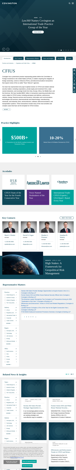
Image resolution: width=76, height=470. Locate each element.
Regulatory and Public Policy (23, 63)
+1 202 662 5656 (9, 241)
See (6, 109)
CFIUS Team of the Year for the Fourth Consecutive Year (13, 195)
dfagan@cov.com (27, 244)
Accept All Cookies (27, 465)
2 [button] (26, 316)
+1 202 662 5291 (27, 241)
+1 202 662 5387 (64, 243)
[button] (35, 317)
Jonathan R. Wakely (64, 236)
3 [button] (28, 316)
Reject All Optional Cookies (29, 461)
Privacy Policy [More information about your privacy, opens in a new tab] (14, 457)
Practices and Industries (7, 63)
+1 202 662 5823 (46, 243)
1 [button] (24, 316)
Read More (37, 32)
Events (69, 58)
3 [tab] (40, 156)
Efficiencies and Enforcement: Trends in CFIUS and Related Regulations (61, 451)
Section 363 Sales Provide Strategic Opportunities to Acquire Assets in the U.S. (32, 407)
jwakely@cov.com (64, 246)
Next (7, 49)
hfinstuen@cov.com (46, 246)
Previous (3, 49)
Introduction (7, 58)
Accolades (60, 58)
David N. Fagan (28, 235)
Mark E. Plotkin (10, 235)
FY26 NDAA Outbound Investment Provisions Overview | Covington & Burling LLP (45, 312)
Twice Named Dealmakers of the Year (37, 195)
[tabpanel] (38, 25)
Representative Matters (32, 58)
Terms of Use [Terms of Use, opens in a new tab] (21, 457)
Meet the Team (66, 217)
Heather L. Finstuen (44, 236)
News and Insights (48, 58)
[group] (11, 295)
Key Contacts (18, 58)
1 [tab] (35, 156)
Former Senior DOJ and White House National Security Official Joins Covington (61, 407)
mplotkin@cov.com (10, 244)
